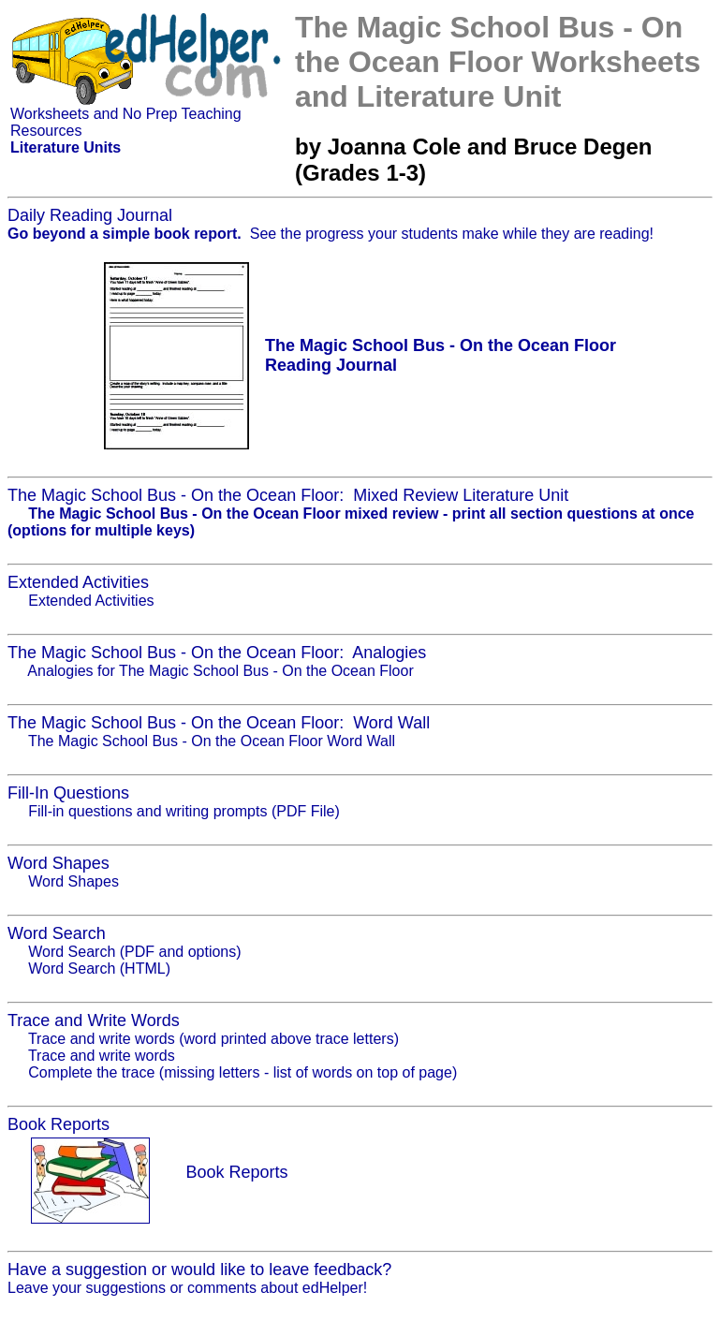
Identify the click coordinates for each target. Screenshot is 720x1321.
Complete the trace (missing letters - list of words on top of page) (242, 1072)
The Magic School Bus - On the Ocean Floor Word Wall (211, 741)
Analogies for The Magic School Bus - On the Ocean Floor (220, 671)
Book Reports (236, 1172)
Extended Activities (91, 601)
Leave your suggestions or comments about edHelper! (187, 1288)
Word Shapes (73, 881)
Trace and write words (101, 1056)
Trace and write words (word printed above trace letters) (213, 1039)
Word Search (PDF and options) (134, 952)
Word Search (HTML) (99, 968)
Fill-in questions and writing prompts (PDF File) (184, 811)
